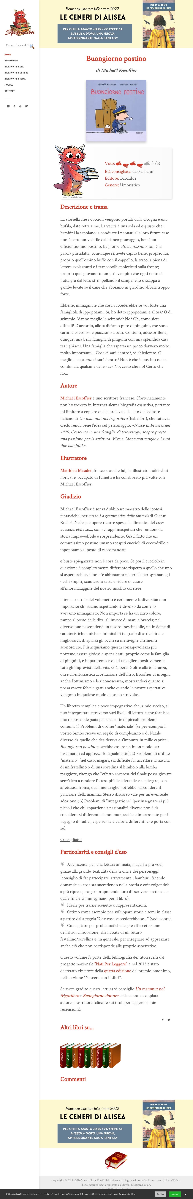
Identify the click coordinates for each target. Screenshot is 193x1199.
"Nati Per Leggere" (110, 964)
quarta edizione (117, 971)
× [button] (185, 1194)
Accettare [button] (175, 1194)
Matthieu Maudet (76, 470)
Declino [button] (160, 1194)
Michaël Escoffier (76, 398)
